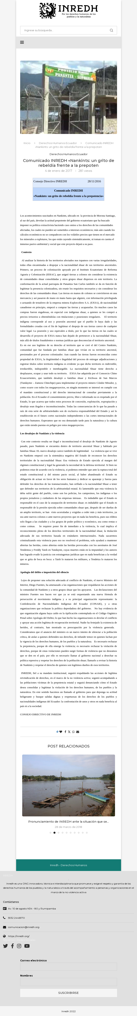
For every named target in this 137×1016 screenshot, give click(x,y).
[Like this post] (60, 732)
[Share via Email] (77, 732)
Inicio (27, 143)
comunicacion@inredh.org (23, 927)
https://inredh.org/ (18, 936)
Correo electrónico (33, 960)
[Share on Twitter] (69, 732)
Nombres (26, 975)
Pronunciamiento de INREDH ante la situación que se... (68, 821)
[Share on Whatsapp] (73, 732)
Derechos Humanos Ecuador (58, 143)
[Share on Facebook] (65, 732)
